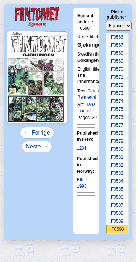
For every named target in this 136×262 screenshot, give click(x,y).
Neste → (37, 146)
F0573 (117, 93)
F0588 (117, 213)
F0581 (117, 157)
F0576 (117, 117)
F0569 (117, 61)
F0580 (117, 149)
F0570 (117, 69)
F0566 (117, 37)
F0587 (117, 205)
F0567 (117, 45)
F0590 (117, 229)
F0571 (117, 77)
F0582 (117, 165)
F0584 (117, 181)
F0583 (117, 173)
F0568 (117, 53)
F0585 (117, 189)
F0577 (117, 125)
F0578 (117, 133)
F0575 (117, 109)
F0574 (117, 101)
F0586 (117, 197)
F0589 (117, 221)
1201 (82, 148)
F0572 (117, 85)
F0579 (117, 141)
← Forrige (37, 133)
